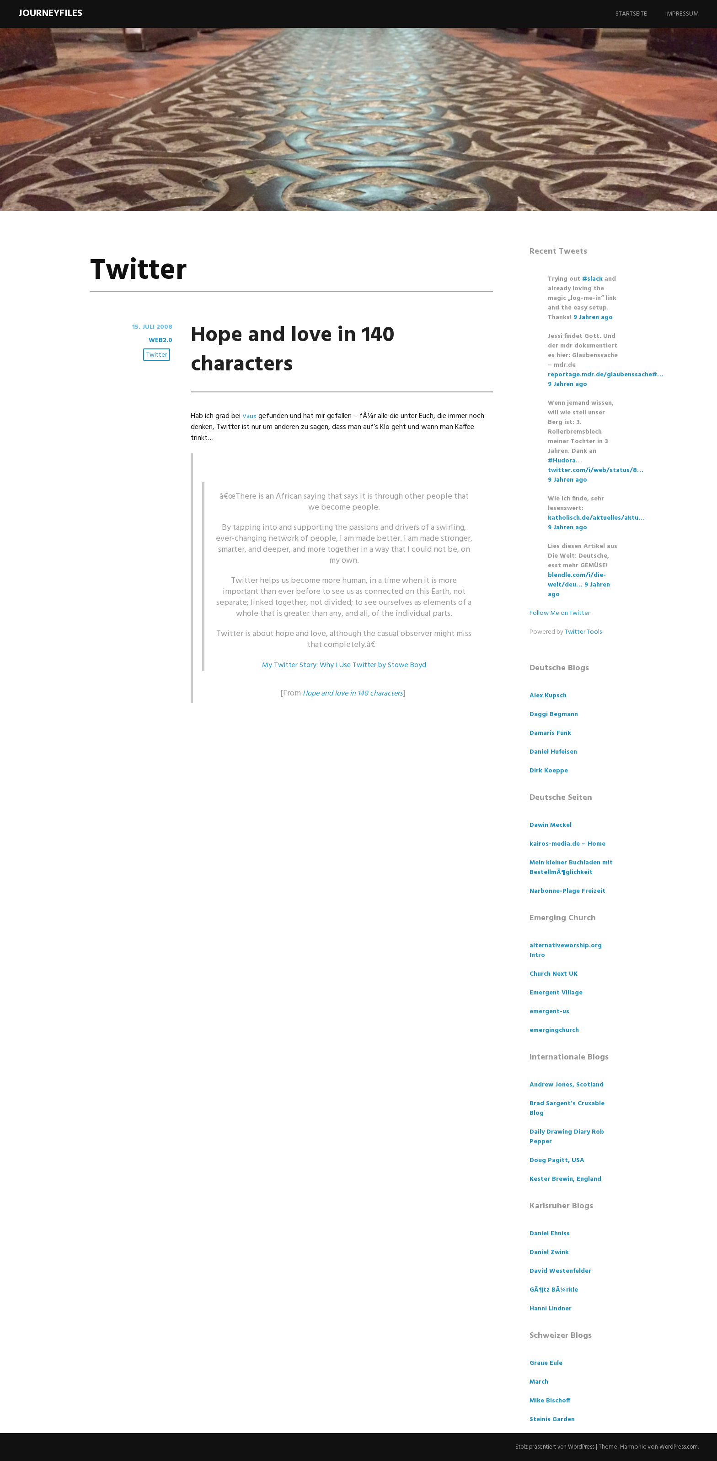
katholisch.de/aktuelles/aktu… (596, 518)
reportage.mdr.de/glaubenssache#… (605, 374)
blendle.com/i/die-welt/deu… (577, 580)
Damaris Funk (550, 733)
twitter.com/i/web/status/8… (595, 470)
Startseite (631, 14)
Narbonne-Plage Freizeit (567, 891)
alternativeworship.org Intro (566, 950)
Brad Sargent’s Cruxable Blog (567, 1108)
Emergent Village (556, 993)
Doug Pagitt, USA (557, 1160)
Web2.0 (159, 340)
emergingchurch (554, 1030)
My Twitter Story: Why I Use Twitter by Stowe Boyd (344, 665)
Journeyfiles (50, 13)
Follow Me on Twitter (560, 613)
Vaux (250, 416)
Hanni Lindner (551, 1308)
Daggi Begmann (554, 714)
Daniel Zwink (549, 1252)
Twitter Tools (583, 632)
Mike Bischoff (550, 1401)
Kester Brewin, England (565, 1179)
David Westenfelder (560, 1271)
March (539, 1382)
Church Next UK (554, 974)
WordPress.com (676, 1447)
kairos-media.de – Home (567, 844)
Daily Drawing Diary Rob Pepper (567, 1137)
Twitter (158, 355)
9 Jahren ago (593, 317)
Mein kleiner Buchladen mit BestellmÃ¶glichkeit (571, 868)
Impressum (682, 14)
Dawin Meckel (551, 825)
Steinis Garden (552, 1419)
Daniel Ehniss (550, 1233)
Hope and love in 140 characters (328, 348)
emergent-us (549, 1011)
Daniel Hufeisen (553, 752)
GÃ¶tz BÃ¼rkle (554, 1290)
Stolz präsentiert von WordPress (546, 1447)
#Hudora (562, 461)
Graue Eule (546, 1363)
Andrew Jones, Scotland (567, 1085)
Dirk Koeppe (549, 771)
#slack (592, 279)
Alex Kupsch (548, 695)
